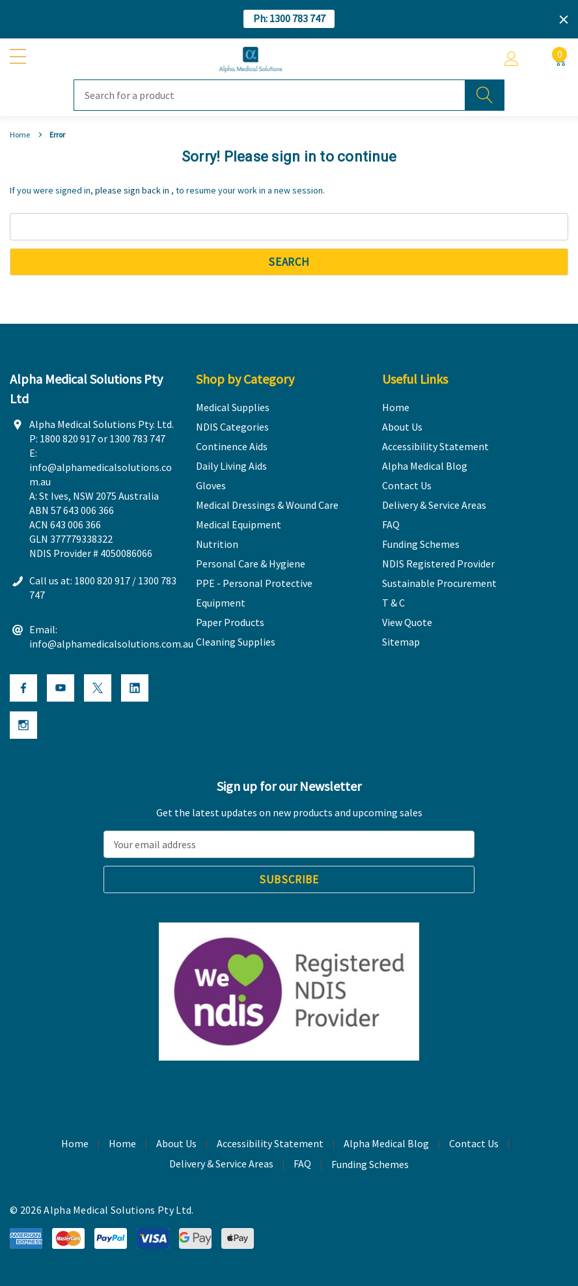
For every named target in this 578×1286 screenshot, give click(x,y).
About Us (176, 1143)
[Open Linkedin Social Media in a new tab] (134, 688)
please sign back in (132, 190)
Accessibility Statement (270, 1143)
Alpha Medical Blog (386, 1143)
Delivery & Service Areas (221, 1163)
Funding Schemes (370, 1164)
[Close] (564, 19)
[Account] (511, 59)
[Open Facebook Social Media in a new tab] (23, 688)
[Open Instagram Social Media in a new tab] (23, 725)
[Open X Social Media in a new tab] (97, 688)
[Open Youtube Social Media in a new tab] (60, 688)
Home (122, 1143)
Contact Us (474, 1143)
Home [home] (75, 1143)
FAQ (302, 1163)
